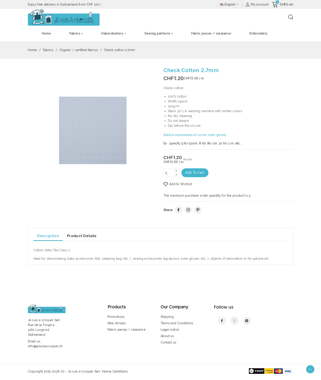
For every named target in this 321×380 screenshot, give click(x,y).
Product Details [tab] (81, 236)
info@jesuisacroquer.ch (45, 346)
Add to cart (195, 173)
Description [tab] (48, 236)
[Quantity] (168, 172)
